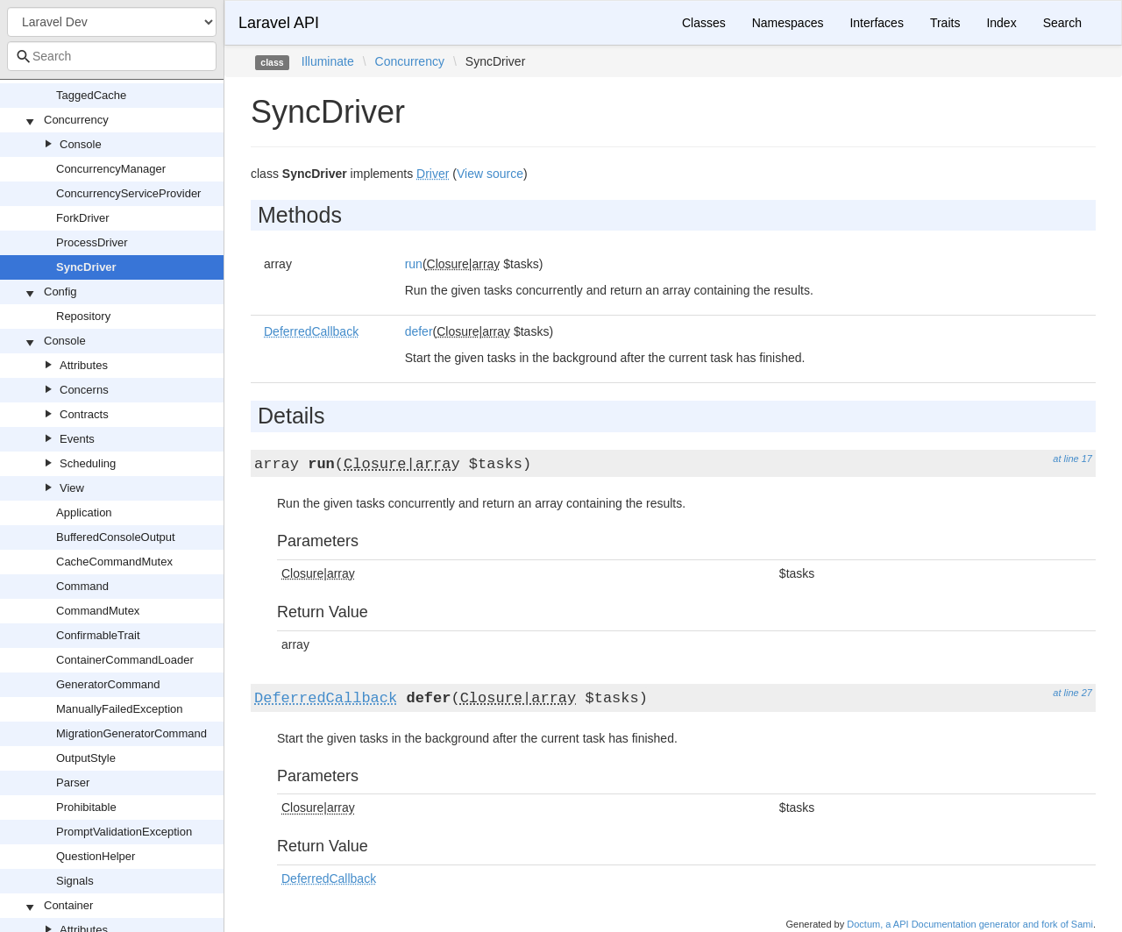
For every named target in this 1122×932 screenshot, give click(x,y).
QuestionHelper (95, 856)
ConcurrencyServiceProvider (128, 193)
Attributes (84, 365)
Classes (704, 23)
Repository (83, 316)
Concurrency (76, 119)
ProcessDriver (92, 242)
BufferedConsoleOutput (115, 537)
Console (81, 144)
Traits (945, 23)
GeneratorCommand (108, 684)
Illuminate (328, 61)
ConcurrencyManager (111, 168)
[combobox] (112, 56)
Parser (72, 782)
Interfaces (876, 23)
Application (84, 512)
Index (1001, 23)
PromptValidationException (124, 831)
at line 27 (1072, 692)
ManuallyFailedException (119, 708)
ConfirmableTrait (98, 635)
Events (77, 438)
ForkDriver (83, 217)
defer (419, 331)
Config (60, 291)
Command (82, 586)
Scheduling (88, 463)
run (414, 264)
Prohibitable (86, 807)
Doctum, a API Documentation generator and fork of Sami (970, 924)
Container (68, 905)
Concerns (84, 389)
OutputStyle (86, 758)
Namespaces (788, 23)
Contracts (84, 414)
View (72, 487)
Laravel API (278, 23)
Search (1062, 23)
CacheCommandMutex (114, 561)
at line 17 (1072, 458)
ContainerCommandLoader (125, 659)
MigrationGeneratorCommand (131, 733)
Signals (75, 880)
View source (490, 174)
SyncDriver (86, 267)
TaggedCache (91, 95)
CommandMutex (97, 610)
